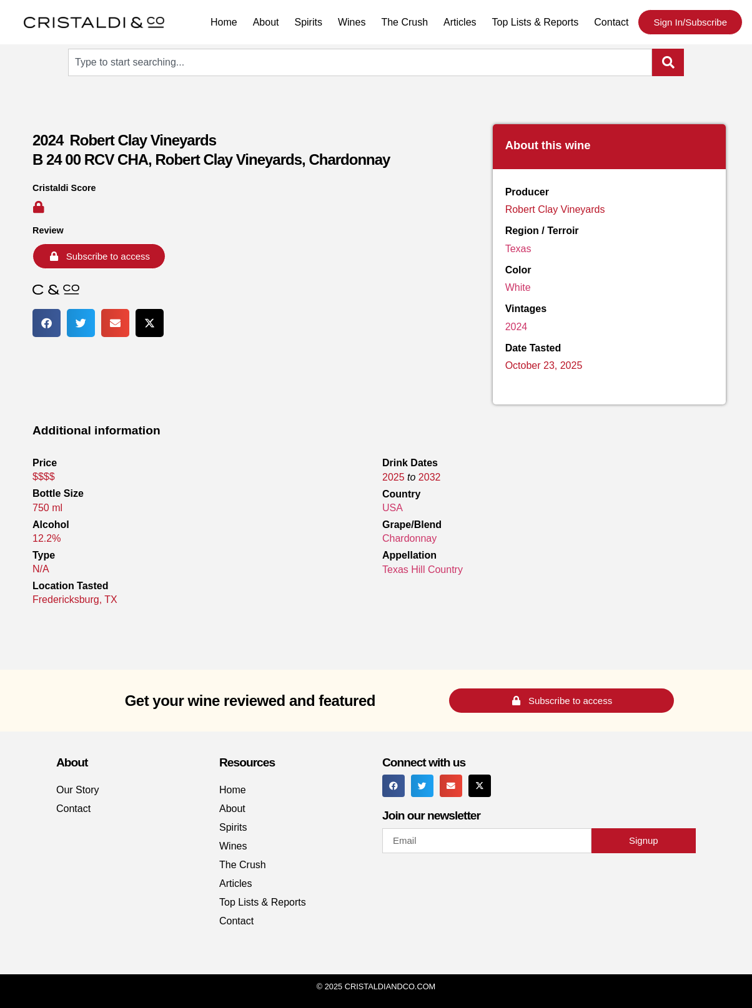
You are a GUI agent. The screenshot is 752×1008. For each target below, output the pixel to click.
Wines (351, 22)
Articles (459, 22)
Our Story (77, 790)
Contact (611, 22)
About (266, 22)
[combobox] (360, 62)
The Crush (404, 22)
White (518, 287)
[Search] (668, 62)
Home (223, 22)
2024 (516, 326)
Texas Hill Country (422, 569)
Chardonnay (409, 538)
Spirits (308, 22)
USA (392, 507)
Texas (518, 248)
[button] (46, 323)
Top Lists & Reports (535, 22)
